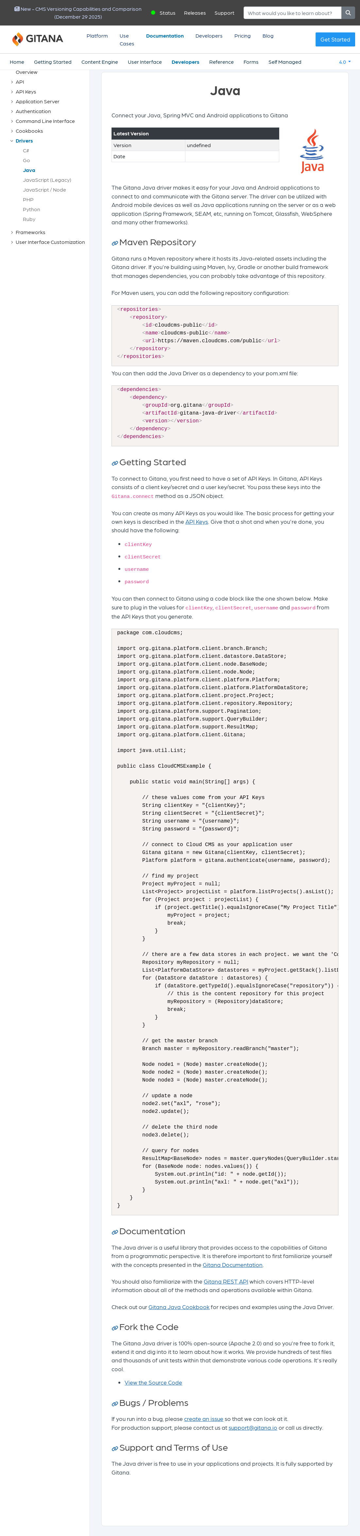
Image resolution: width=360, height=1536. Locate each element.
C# (26, 150)
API (20, 81)
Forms (251, 61)
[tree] (48, 157)
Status (168, 12)
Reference (221, 61)
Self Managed (284, 61)
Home (17, 61)
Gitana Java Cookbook (179, 1306)
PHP (28, 199)
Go (26, 160)
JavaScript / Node (44, 189)
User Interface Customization (50, 241)
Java (29, 169)
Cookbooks (29, 130)
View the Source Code (153, 1382)
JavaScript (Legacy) (47, 179)
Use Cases (127, 39)
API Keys (26, 91)
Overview (27, 71)
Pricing (242, 35)
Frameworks (30, 232)
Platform (97, 35)
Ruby (29, 218)
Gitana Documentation (233, 1264)
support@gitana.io (253, 1427)
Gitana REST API (226, 1281)
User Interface (145, 61)
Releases (195, 12)
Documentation (165, 35)
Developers (209, 35)
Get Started (335, 39)
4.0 (343, 61)
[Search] (293, 13)
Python (31, 209)
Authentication (33, 111)
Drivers (24, 140)
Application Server (38, 101)
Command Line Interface (45, 120)
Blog (268, 35)
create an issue (203, 1418)
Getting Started (53, 61)
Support (224, 12)
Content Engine (99, 61)
